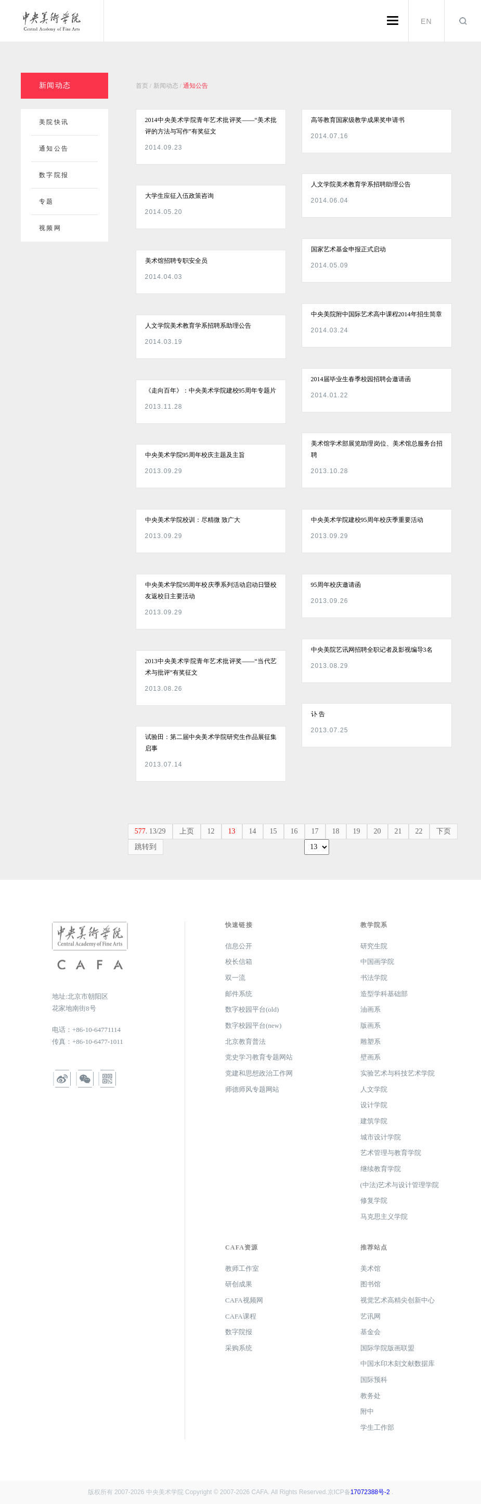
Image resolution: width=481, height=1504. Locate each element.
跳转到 (146, 847)
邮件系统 (238, 994)
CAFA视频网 (244, 1300)
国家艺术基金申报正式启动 (348, 249)
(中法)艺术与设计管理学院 (399, 1185)
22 (419, 831)
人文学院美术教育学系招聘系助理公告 (198, 325)
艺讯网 (370, 1316)
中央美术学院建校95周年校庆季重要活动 (367, 519)
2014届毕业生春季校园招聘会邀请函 (361, 379)
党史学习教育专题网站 (259, 1057)
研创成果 (238, 1284)
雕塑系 (370, 1041)
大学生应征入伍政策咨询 (179, 195)
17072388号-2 (370, 1492)
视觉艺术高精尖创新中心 (397, 1300)
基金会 (370, 1332)
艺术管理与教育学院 (390, 1153)
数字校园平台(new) (253, 1025)
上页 (186, 831)
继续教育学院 (380, 1169)
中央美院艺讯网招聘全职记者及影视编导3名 (372, 649)
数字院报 (238, 1332)
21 (398, 831)
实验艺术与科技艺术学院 (397, 1073)
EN (426, 21)
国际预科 (373, 1380)
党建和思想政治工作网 (259, 1073)
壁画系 (370, 1057)
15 (273, 831)
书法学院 (373, 978)
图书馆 (370, 1284)
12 (211, 831)
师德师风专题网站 (252, 1089)
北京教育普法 (245, 1041)
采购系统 (238, 1348)
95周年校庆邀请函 (336, 584)
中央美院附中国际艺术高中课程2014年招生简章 (376, 314)
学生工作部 (377, 1427)
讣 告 (318, 714)
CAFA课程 (240, 1316)
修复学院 (373, 1200)
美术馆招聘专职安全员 (176, 260)
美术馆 (370, 1268)
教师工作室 (242, 1268)
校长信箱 (238, 961)
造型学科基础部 (384, 994)
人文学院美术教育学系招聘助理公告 (361, 184)
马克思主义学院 (384, 1216)
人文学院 (373, 1089)
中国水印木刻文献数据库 (397, 1363)
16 (294, 831)
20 (377, 831)
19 (356, 831)
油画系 (370, 1009)
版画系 (370, 1025)
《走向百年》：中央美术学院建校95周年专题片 (210, 390)
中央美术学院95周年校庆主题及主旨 (195, 455)
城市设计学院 (380, 1137)
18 (336, 831)
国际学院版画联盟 (387, 1348)
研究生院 (373, 946)
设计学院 (373, 1105)
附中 (367, 1411)
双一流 (235, 978)
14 (252, 831)
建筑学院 (373, 1121)
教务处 (370, 1396)
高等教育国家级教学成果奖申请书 (358, 120)
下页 (443, 831)
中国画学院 (377, 961)
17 (315, 831)
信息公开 (238, 946)
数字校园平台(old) (252, 1009)
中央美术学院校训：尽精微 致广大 (192, 519)
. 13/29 (150, 831)
